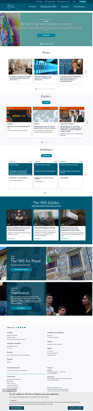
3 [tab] (44, 44)
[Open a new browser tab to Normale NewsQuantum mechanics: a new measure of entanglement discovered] (46, 72)
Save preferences (16, 408)
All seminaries (46, 158)
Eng (75, 1)
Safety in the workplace (13, 387)
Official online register (12, 390)
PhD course (10, 348)
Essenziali (14, 400)
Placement (50, 334)
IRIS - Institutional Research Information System (19, 355)
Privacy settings (9, 390)
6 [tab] (49, 44)
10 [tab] (51, 90)
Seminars (46, 152)
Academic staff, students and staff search (18, 370)
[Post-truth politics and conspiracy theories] (71, 175)
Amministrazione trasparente (14, 379)
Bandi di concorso (11, 383)
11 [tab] (53, 90)
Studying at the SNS (48, 7)
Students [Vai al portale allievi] (42, 1)
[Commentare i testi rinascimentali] (46, 177)
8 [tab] (52, 44)
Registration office (52, 355)
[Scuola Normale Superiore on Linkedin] (20, 326)
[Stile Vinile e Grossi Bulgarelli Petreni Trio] (19, 121)
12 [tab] (55, 90)
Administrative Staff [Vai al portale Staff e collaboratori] (66, 1)
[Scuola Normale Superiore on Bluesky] (18, 326)
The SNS (32, 7)
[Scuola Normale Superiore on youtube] (25, 326)
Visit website (21, 310)
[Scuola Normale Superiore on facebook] (22, 326)
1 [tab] (40, 44)
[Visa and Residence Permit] (46, 227)
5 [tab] (47, 44)
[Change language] (76, 1)
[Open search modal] (82, 2)
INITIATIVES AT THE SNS (21, 272)
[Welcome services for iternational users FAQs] (72, 227)
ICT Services (50, 350)
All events (46, 104)
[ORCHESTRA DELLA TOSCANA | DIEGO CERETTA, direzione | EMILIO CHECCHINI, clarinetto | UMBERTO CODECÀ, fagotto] (72, 124)
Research (64, 7)
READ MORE (46, 35)
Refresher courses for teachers (55, 343)
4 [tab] (45, 44)
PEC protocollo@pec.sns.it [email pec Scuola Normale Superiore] (55, 387)
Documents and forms (53, 352)
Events (46, 98)
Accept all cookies (75, 408)
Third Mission (79, 7)
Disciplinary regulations (13, 385)
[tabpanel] (46, 29)
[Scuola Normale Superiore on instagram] (16, 326)
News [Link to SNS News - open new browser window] (46, 53)
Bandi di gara (10, 381)
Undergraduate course (13, 345)
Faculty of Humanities (12, 334)
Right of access (11, 392)
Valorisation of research (53, 336)
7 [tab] (50, 44)
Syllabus (9, 362)
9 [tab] (50, 90)
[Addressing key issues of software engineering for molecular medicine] (45, 122)
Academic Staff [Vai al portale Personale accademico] (52, 1)
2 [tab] (42, 44)
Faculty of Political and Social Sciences (17, 338)
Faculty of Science (11, 336)
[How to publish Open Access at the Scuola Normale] (19, 227)
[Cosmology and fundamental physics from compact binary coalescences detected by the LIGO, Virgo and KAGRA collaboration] (20, 176)
